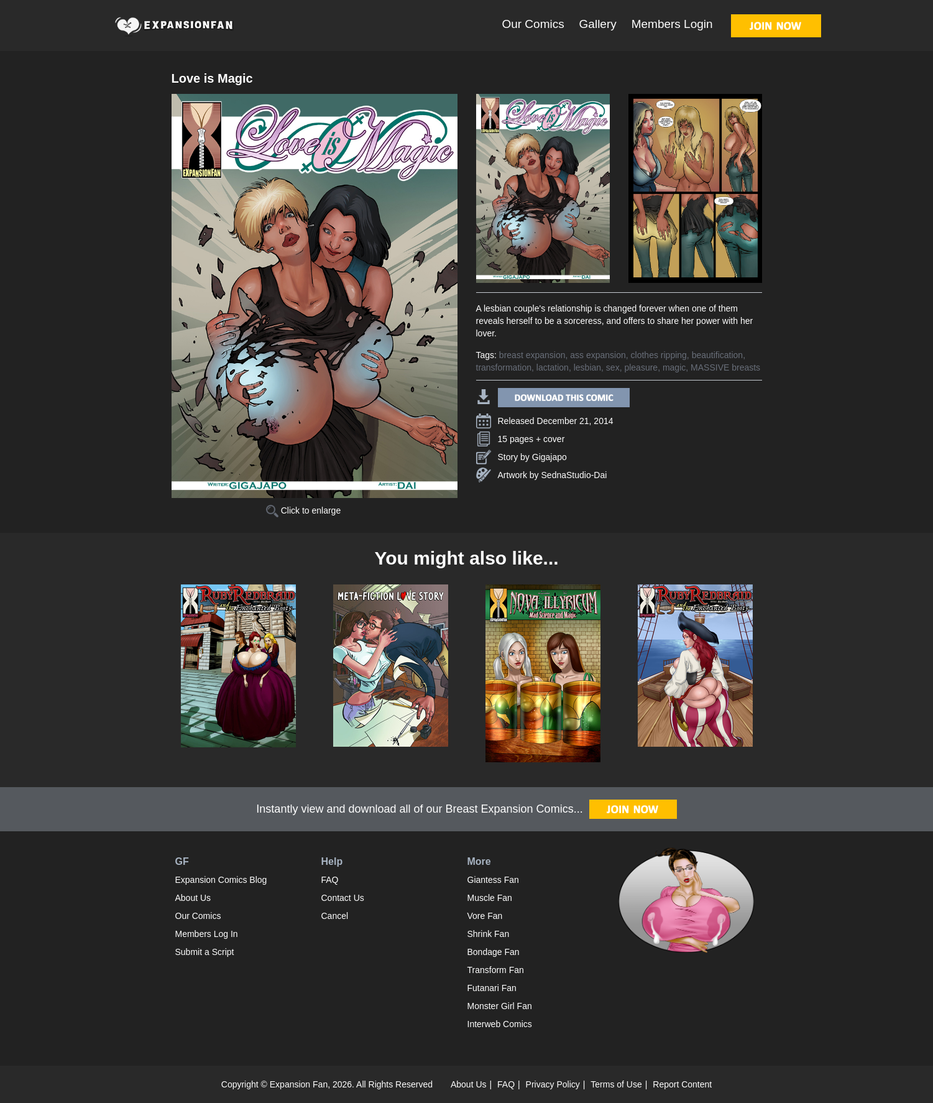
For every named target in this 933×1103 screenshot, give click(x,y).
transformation (503, 367)
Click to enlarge (303, 510)
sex (613, 367)
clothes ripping (659, 355)
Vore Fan (485, 916)
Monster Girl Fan (499, 1006)
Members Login (672, 23)
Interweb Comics (499, 1024)
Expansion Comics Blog (221, 880)
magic (674, 367)
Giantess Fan (493, 880)
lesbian (587, 367)
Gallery (598, 23)
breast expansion (532, 355)
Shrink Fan (488, 934)
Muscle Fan (489, 898)
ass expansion (598, 355)
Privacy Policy (553, 1084)
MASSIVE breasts (725, 367)
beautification (717, 355)
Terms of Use (616, 1084)
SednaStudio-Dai (574, 475)
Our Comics (533, 23)
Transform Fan (495, 970)
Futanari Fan (492, 988)
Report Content (682, 1084)
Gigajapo (549, 457)
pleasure (641, 367)
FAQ (330, 880)
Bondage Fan (493, 952)
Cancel (335, 916)
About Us (193, 898)
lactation (552, 367)
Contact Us (342, 898)
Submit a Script (204, 952)
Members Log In (206, 934)
